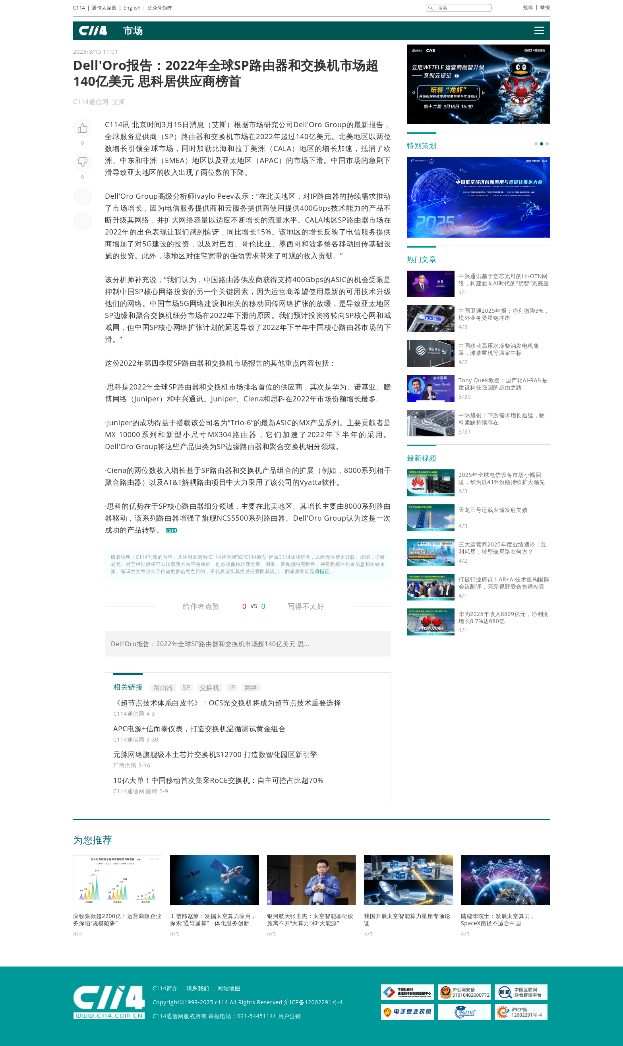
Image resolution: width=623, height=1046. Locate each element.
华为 (339, 386)
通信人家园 (104, 7)
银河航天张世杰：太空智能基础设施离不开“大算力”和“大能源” (310, 919)
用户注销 (289, 1016)
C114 (79, 7)
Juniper (146, 398)
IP (314, 196)
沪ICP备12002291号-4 (313, 1002)
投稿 (528, 7)
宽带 (215, 255)
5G (147, 243)
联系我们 (197, 988)
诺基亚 (365, 386)
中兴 (181, 398)
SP (169, 136)
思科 (114, 386)
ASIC (339, 279)
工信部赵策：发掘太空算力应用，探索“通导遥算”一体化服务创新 (213, 919)
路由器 (192, 136)
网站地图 (228, 988)
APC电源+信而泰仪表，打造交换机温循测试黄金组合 (199, 728)
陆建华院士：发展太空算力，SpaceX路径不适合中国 (498, 919)
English (132, 7)
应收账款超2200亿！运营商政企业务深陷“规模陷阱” (117, 919)
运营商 (282, 291)
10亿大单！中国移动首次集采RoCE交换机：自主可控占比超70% (218, 780)
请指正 (322, 571)
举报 (545, 7)
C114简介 (165, 988)
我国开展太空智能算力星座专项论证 (407, 919)
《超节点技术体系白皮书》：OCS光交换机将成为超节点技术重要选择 (227, 702)
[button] (536, 143)
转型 (149, 530)
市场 (133, 30)
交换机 (222, 136)
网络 (142, 220)
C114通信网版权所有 (180, 1016)
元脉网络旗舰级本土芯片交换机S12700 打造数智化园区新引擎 (215, 754)
